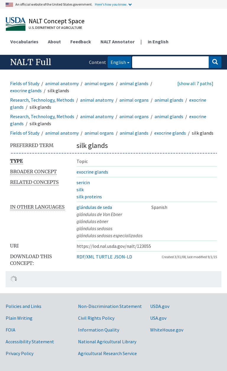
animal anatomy (62, 83)
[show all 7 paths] (195, 83)
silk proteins (89, 196)
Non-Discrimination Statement (110, 306)
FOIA (10, 330)
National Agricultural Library (107, 341)
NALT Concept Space (57, 21)
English (117, 61)
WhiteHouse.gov (166, 330)
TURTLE (104, 257)
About (54, 41)
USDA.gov (159, 306)
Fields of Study (24, 83)
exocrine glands (26, 90)
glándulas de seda (94, 207)
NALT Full (30, 62)
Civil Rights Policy (96, 318)
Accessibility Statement (30, 341)
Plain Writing (19, 318)
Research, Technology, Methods (42, 100)
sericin (83, 182)
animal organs (99, 83)
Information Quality (98, 330)
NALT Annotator (117, 41)
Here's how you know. (111, 4)
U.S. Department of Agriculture (55, 27)
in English (158, 41)
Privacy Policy (19, 353)
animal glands (134, 83)
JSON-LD (123, 257)
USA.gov (158, 318)
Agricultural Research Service (107, 353)
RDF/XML (86, 257)
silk (80, 189)
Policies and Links (23, 306)
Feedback (80, 41)
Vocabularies (24, 41)
